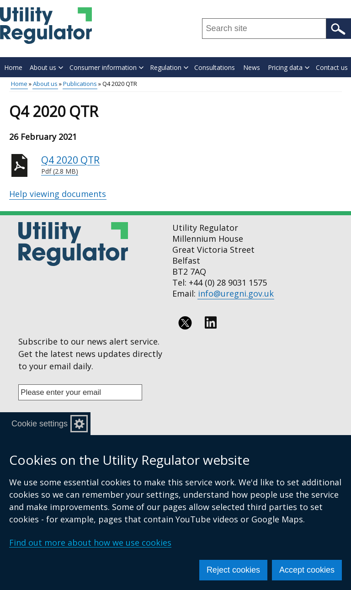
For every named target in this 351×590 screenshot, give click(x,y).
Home (13, 67)
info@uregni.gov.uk (236, 293)
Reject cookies (233, 569)
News (251, 67)
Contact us (332, 67)
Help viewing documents (57, 193)
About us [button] (46, 67)
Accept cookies (307, 569)
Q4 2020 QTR (191, 165)
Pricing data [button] (288, 67)
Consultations (214, 67)
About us (45, 84)
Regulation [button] (169, 67)
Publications (80, 84)
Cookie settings (39, 423)
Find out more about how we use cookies (90, 542)
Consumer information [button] (106, 67)
